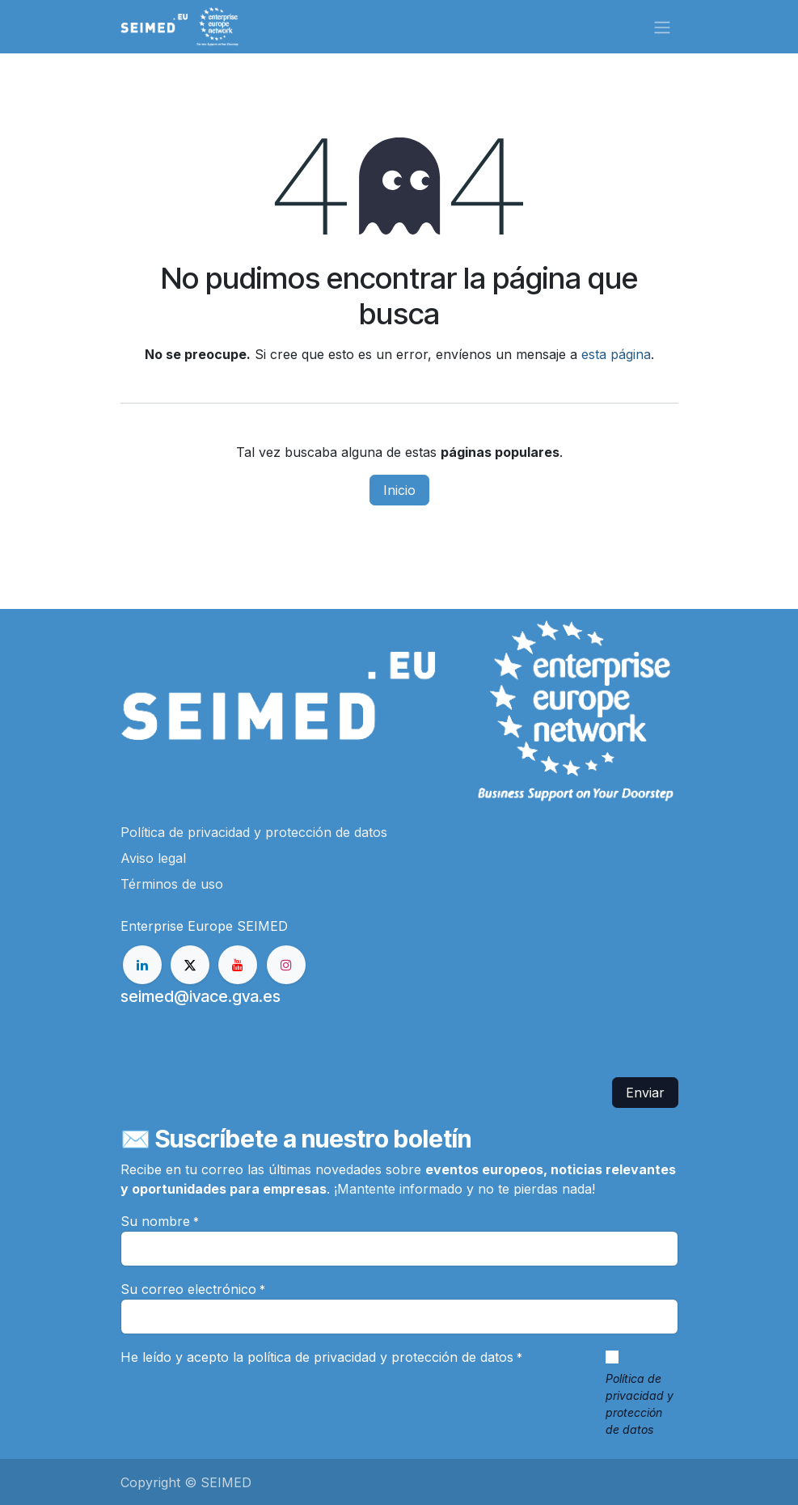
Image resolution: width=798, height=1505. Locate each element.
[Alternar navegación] (662, 27)
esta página (616, 354)
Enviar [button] (645, 1092)
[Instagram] (286, 964)
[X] (190, 964)
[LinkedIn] (142, 964)
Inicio (399, 490)
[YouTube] (237, 964)
